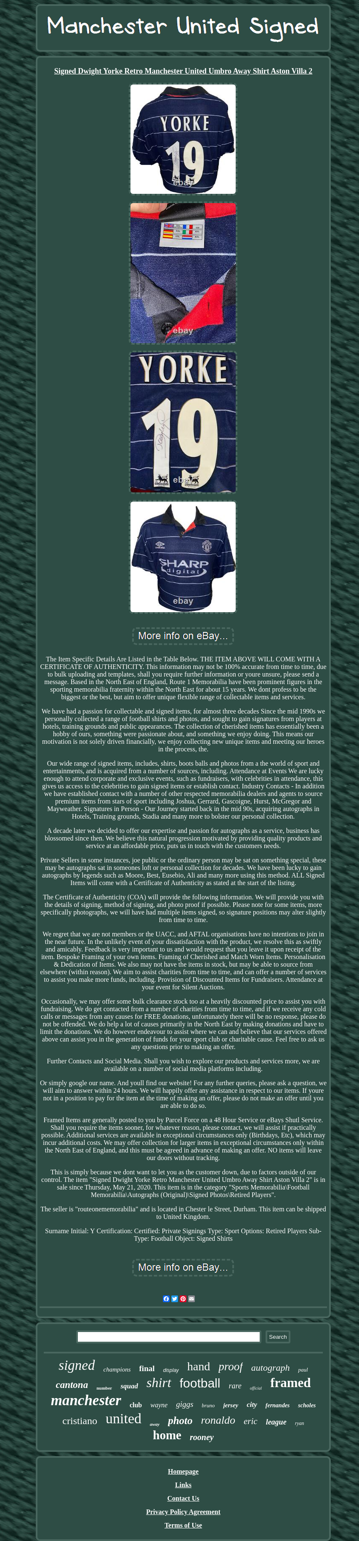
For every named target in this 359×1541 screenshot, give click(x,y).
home (167, 1435)
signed (77, 1365)
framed (290, 1382)
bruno (208, 1405)
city (252, 1405)
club (136, 1405)
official (256, 1388)
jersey (230, 1405)
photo (180, 1420)
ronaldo (218, 1420)
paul (303, 1370)
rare (235, 1386)
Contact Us (183, 1498)
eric (251, 1421)
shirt (158, 1382)
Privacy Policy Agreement (183, 1511)
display (170, 1370)
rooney (202, 1437)
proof (230, 1366)
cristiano (79, 1420)
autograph (270, 1367)
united (123, 1418)
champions (117, 1369)
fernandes (278, 1405)
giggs (184, 1404)
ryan (299, 1423)
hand (198, 1366)
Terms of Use (183, 1525)
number (104, 1387)
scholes (307, 1405)
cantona (72, 1385)
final (147, 1368)
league (276, 1422)
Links (183, 1484)
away (155, 1424)
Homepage (183, 1471)
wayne (159, 1405)
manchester (86, 1400)
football (200, 1383)
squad (129, 1386)
